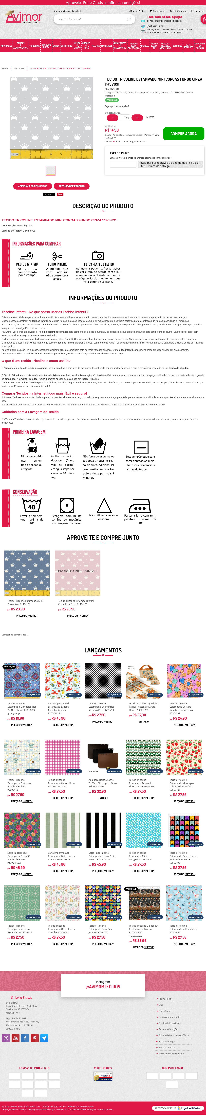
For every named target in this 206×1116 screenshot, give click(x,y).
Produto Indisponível (77, 573)
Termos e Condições (168, 1029)
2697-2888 (13, 1013)
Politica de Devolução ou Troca (174, 1035)
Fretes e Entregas (167, 1041)
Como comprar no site (170, 1017)
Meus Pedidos (139, 11)
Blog (161, 1004)
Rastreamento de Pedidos (171, 1053)
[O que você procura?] (128, 19)
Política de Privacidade (170, 1023)
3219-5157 (155, 26)
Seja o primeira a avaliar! (117, 106)
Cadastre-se (198, 11)
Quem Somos (165, 1010)
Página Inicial (165, 998)
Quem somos (159, 11)
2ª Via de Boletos (167, 1047)
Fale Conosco (179, 11)
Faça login (77, 11)
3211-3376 (13, 1028)
